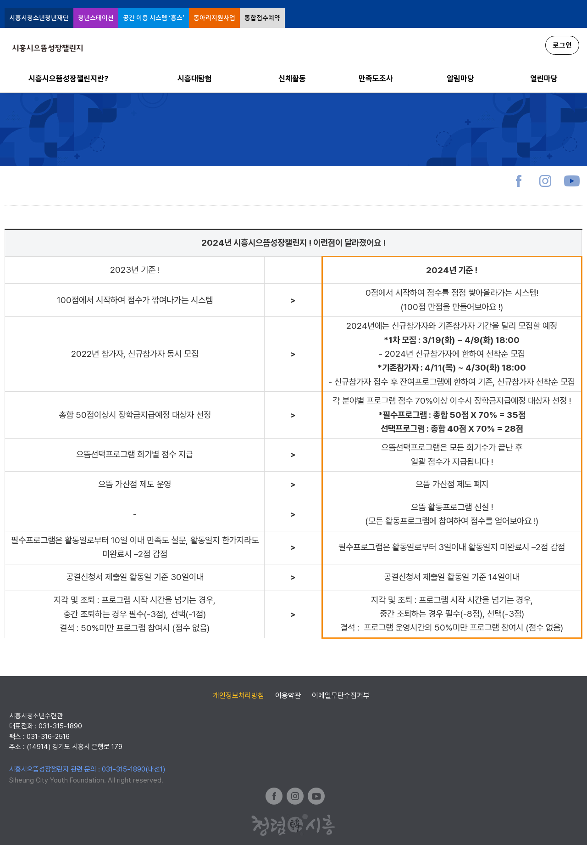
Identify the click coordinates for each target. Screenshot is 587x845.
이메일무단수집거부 (341, 695)
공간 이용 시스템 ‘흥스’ (153, 18)
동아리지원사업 (214, 18)
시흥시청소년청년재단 (39, 18)
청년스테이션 (96, 18)
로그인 (562, 45)
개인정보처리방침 (238, 695)
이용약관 (288, 695)
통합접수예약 (262, 18)
